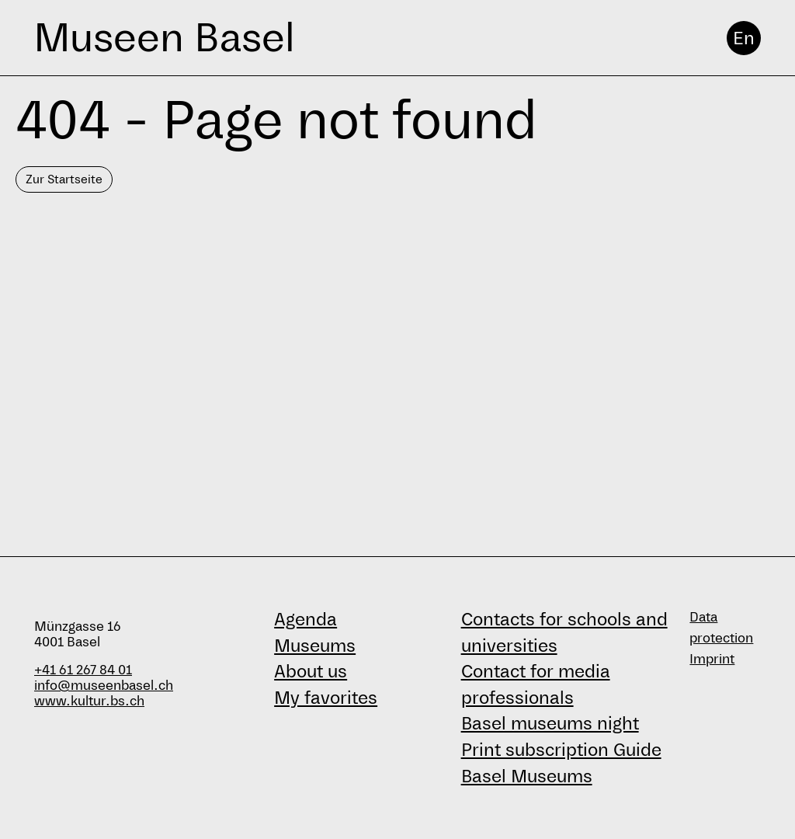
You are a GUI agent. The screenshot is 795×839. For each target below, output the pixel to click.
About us (310, 671)
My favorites (325, 697)
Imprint (711, 659)
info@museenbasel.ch (103, 685)
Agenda (305, 619)
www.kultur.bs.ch (89, 701)
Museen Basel (164, 37)
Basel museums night (550, 723)
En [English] (744, 38)
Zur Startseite (64, 179)
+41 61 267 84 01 (83, 670)
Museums (315, 645)
